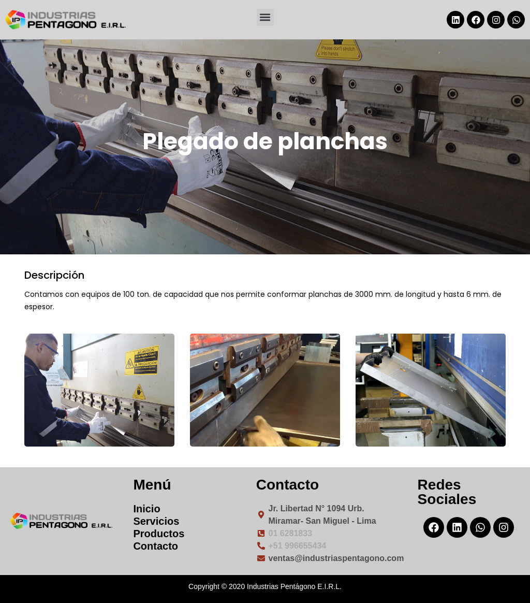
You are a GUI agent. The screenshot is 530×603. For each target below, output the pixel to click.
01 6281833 (291, 533)
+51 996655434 (298, 545)
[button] (265, 17)
